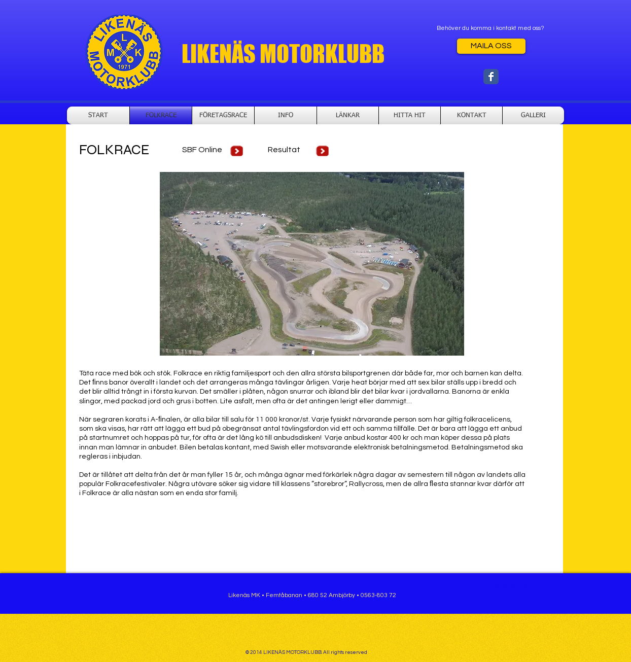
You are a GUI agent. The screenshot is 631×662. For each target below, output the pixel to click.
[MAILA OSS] (491, 46)
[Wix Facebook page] (491, 76)
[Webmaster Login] (516, 587)
